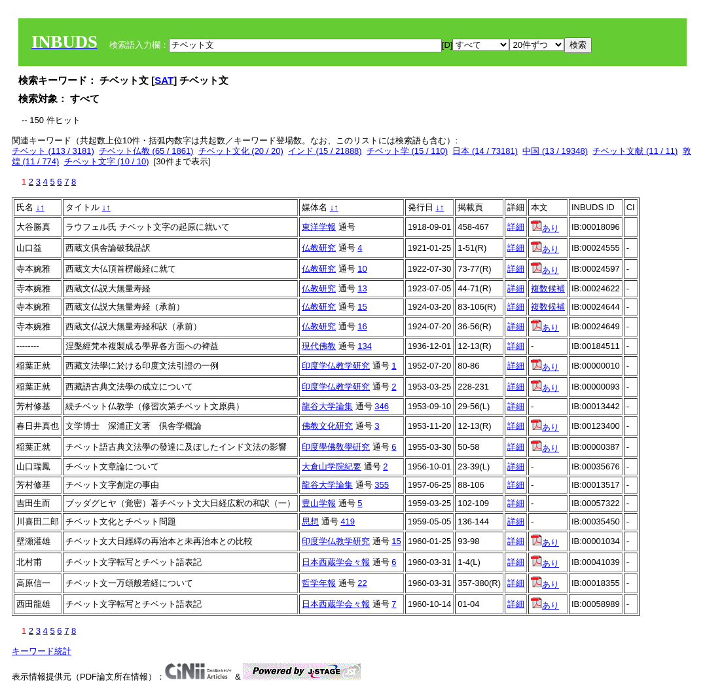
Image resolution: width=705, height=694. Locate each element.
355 (381, 485)
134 (364, 346)
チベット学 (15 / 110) (407, 151)
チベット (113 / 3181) (53, 151)
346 (381, 406)
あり (545, 228)
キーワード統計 (41, 651)
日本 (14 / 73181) (485, 151)
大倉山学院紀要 (331, 466)
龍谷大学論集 (327, 406)
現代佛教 (319, 346)
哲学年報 (319, 583)
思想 (310, 521)
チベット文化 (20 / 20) (240, 151)
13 (362, 288)
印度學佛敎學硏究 (336, 447)
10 (362, 269)
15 (362, 307)
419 (347, 521)
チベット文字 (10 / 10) (106, 161)
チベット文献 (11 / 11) (635, 151)
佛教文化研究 (327, 426)
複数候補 (548, 288)
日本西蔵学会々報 (336, 562)
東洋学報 (319, 227)
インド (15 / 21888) (325, 151)
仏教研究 (319, 248)
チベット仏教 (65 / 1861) (146, 151)
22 (362, 583)
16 (362, 326)
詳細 (515, 227)
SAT (163, 80)
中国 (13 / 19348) (555, 151)
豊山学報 (319, 503)
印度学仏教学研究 (336, 366)
